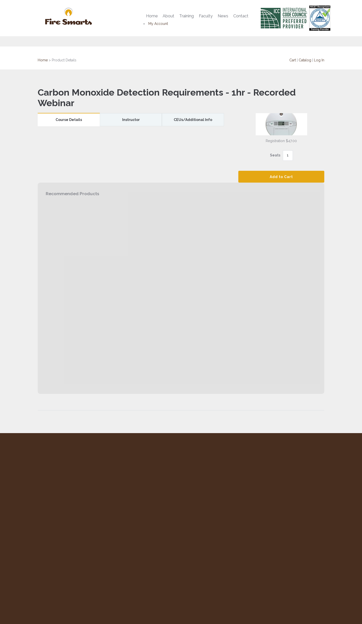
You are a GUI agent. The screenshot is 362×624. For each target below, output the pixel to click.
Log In (319, 60)
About (168, 16)
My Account (158, 24)
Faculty (206, 16)
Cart (292, 60)
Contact (240, 16)
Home (152, 16)
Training (186, 16)
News (223, 16)
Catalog (305, 60)
